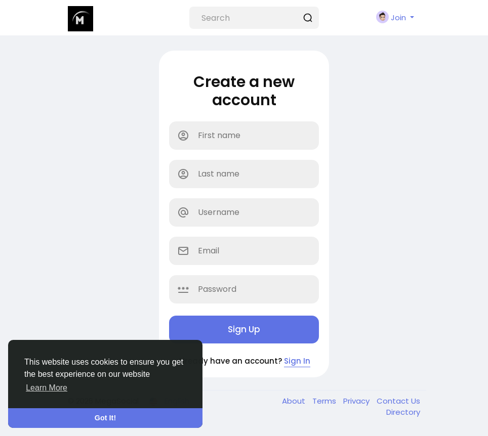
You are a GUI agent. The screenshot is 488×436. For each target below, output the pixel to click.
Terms (325, 401)
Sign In (297, 361)
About (294, 401)
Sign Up (244, 329)
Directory (403, 412)
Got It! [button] (105, 418)
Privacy (357, 401)
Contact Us (398, 401)
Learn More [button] (46, 387)
